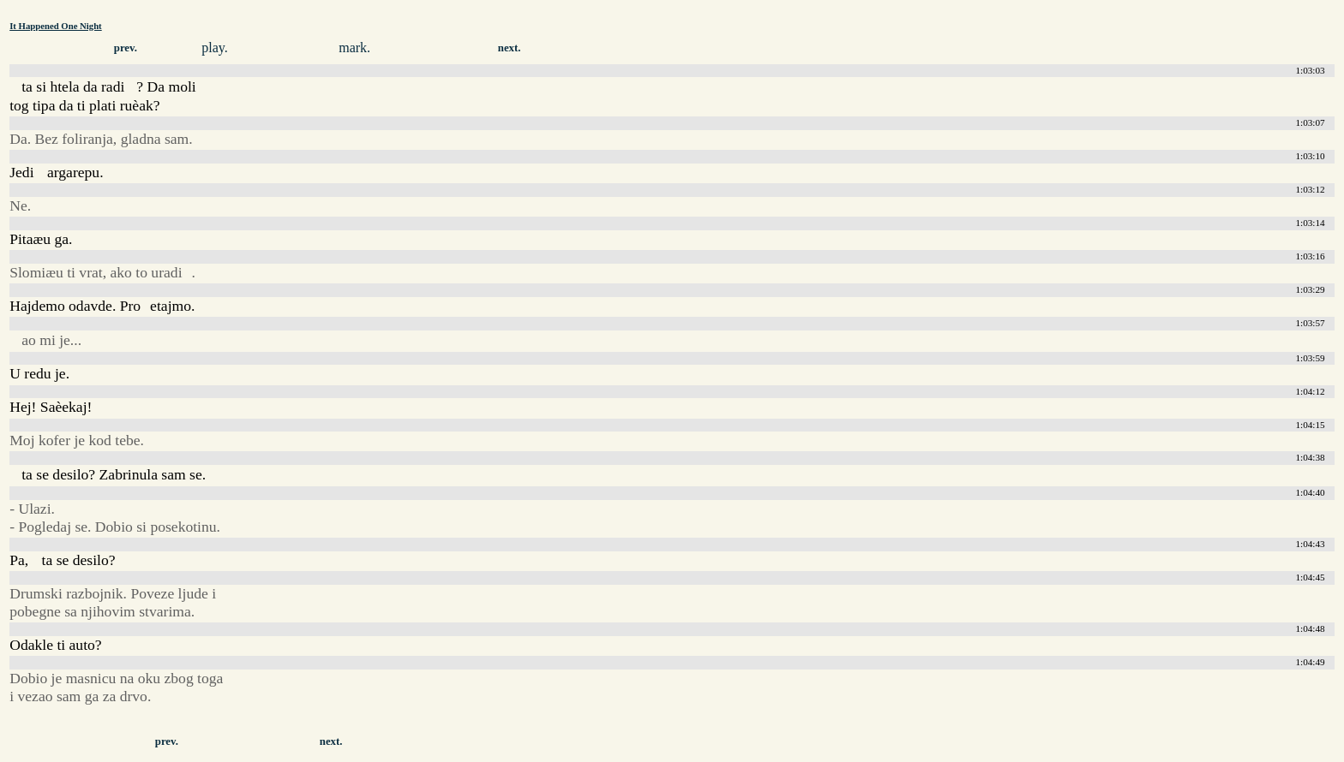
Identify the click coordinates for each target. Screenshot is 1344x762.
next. (509, 48)
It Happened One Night (55, 26)
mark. (354, 47)
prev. (125, 48)
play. (214, 47)
